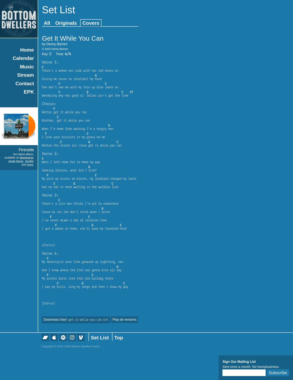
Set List (100, 338)
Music (27, 67)
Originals (66, 23)
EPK (29, 92)
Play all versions (124, 319)
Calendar (23, 58)
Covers (90, 23)
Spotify (29, 161)
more (30, 164)
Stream (25, 75)
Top (118, 338)
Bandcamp (26, 157)
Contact (24, 83)
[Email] (244, 372)
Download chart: (76, 319)
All (47, 23)
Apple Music (15, 161)
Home (27, 50)
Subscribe (278, 372)
